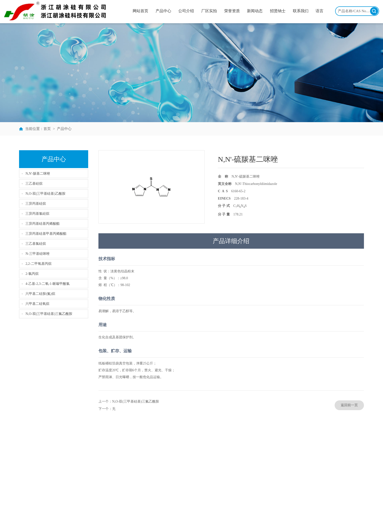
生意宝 (206, 513)
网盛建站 (219, 513)
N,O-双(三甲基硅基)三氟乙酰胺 (48, 314)
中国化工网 (173, 513)
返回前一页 (349, 405)
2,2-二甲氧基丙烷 (38, 264)
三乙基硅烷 (34, 183)
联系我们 (301, 11)
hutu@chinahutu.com (347, 480)
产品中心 (163, 11)
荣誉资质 (232, 11)
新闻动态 (255, 11)
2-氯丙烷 (32, 274)
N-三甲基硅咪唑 (37, 254)
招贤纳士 (278, 11)
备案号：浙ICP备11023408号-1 (267, 513)
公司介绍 (186, 11)
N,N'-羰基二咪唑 (37, 173)
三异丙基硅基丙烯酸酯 (42, 223)
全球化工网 (191, 513)
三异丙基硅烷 (35, 203)
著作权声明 (235, 513)
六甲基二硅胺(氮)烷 (40, 294)
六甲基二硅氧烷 (37, 304)
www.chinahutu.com (346, 488)
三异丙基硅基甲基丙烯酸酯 (45, 233)
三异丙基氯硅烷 (37, 213)
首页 (47, 129)
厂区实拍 (209, 11)
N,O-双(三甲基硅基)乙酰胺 (45, 193)
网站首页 (140, 11)
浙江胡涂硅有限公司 (108, 513)
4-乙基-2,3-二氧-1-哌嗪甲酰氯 (47, 284)
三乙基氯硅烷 (35, 243)
